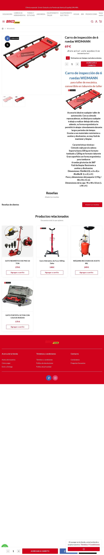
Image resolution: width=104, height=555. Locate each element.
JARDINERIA (40, 14)
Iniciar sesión (101, 14)
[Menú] (3, 21)
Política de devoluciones (44, 363)
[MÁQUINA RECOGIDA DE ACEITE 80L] (86, 241)
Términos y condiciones (44, 360)
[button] (96, 21)
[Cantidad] (72, 64)
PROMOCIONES (91, 14)
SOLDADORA (7, 14)
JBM (82, 14)
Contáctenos (75, 360)
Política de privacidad (43, 367)
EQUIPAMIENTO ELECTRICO (66, 14)
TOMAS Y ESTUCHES (31, 14)
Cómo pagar (6, 363)
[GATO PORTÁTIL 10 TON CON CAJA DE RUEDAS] (17, 296)
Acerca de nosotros (8, 360)
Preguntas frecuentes (78, 363)
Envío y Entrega (7, 367)
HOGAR (76, 14)
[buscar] (92, 21)
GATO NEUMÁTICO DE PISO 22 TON (17, 262)
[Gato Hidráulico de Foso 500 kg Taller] (52, 241)
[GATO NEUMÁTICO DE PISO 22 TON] (17, 241)
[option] (31, 53)
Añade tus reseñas (92, 205)
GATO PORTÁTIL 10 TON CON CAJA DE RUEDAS (17, 316)
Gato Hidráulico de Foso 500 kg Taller (52, 262)
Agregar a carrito (91, 64)
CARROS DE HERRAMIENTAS (19, 14)
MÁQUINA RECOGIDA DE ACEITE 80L (86, 262)
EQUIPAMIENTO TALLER (53, 14)
